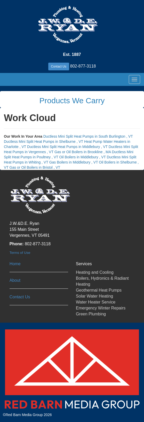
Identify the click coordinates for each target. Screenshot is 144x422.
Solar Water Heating (94, 296)
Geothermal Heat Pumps (99, 290)
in (88, 136)
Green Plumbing (91, 314)
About (15, 280)
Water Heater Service (95, 302)
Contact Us (58, 66)
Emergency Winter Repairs (100, 308)
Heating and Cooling (95, 272)
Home (15, 263)
